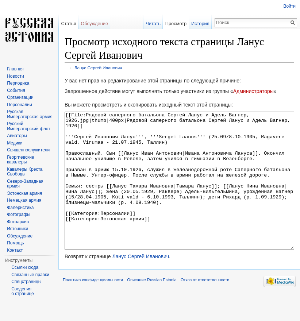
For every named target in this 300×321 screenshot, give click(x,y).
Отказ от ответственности (205, 307)
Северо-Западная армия (25, 184)
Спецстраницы (26, 281)
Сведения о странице (22, 291)
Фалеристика (20, 207)
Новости (15, 76)
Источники (17, 228)
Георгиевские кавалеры (20, 160)
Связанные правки (30, 274)
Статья (68, 23)
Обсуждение (94, 23)
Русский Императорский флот (28, 126)
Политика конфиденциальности (93, 307)
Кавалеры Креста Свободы (24, 172)
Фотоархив (18, 221)
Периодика (18, 83)
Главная (15, 68)
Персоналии (19, 104)
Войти (289, 6)
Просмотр (175, 23)
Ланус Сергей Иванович (98, 67)
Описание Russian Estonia (151, 307)
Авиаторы (17, 135)
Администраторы (253, 91)
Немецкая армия (24, 200)
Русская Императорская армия (30, 114)
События (16, 90)
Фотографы (18, 214)
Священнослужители (28, 149)
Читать (153, 23)
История (200, 23)
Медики (14, 143)
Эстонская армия (24, 193)
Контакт (15, 250)
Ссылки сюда (24, 267)
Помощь (15, 242)
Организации (20, 97)
